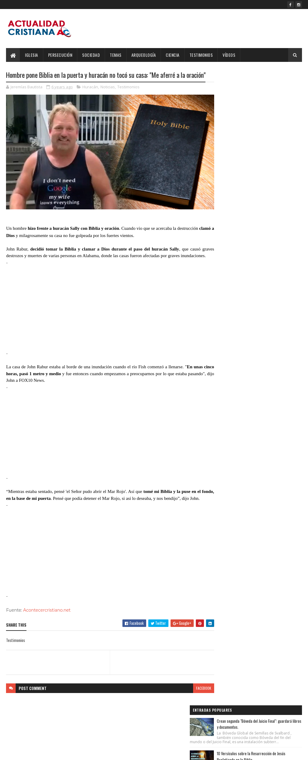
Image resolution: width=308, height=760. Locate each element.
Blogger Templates (83, 751)
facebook (192, 706)
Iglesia (31, 55)
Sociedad (91, 55)
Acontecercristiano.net (47, 628)
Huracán (90, 97)
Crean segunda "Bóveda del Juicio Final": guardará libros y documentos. (270, 88)
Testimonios (201, 55)
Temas (116, 55)
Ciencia (173, 55)
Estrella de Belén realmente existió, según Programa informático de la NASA (270, 199)
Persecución (60, 55)
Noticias (107, 97)
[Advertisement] (104, 319)
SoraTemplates (34, 751)
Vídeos (229, 55)
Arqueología (143, 55)
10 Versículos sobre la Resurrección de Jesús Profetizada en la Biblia (270, 125)
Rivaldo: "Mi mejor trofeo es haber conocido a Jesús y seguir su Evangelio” (270, 162)
